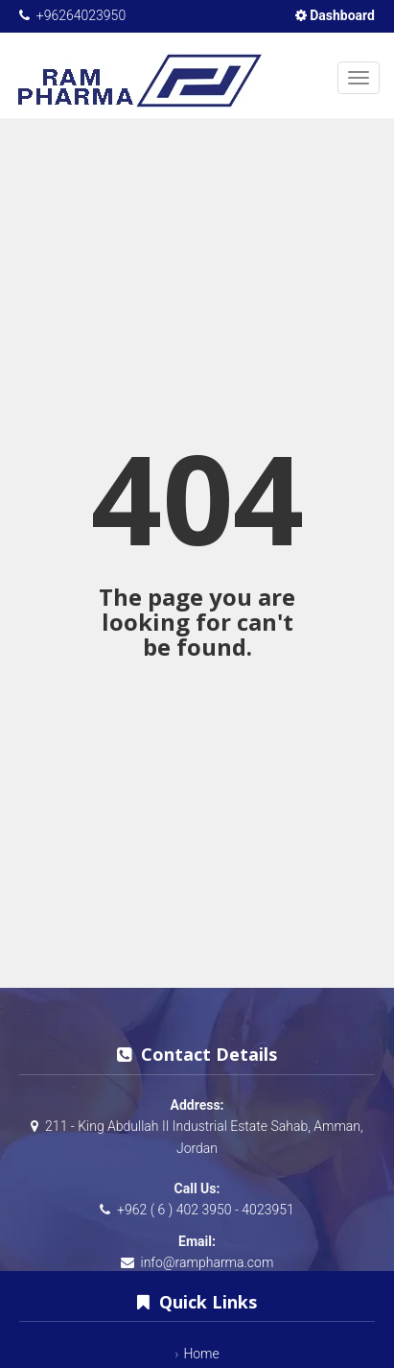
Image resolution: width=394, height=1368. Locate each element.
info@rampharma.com (206, 1262)
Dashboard (335, 15)
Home (201, 1353)
